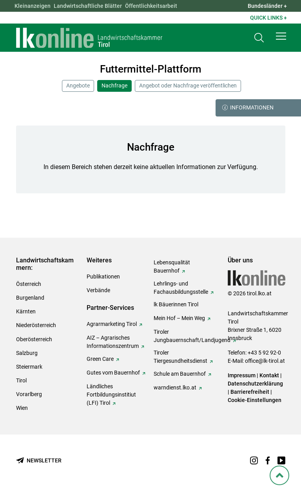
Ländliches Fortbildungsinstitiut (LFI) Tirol (111, 394)
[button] (281, 36)
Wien (22, 408)
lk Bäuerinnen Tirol (176, 304)
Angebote (78, 85)
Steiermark (29, 367)
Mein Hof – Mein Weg (179, 318)
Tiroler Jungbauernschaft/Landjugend (192, 336)
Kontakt (269, 375)
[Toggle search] (259, 38)
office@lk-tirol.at (265, 361)
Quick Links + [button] (268, 18)
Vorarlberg (29, 394)
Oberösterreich (34, 339)
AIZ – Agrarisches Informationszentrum (113, 342)
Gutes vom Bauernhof (113, 372)
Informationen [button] (248, 108)
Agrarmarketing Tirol (112, 324)
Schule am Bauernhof (180, 374)
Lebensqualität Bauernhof (172, 266)
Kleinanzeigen (33, 6)
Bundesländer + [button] (267, 6)
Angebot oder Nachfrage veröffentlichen (188, 85)
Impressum (242, 375)
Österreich (28, 284)
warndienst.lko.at (175, 387)
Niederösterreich (36, 325)
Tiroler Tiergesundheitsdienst (180, 356)
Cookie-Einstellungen (254, 400)
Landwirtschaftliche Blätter (88, 6)
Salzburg (27, 353)
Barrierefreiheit (249, 392)
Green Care (100, 359)
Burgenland (30, 298)
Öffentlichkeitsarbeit (151, 6)
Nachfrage (114, 85)
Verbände (98, 290)
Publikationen (103, 276)
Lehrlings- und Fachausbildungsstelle (181, 287)
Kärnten (26, 311)
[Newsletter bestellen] (39, 461)
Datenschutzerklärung (255, 383)
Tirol (21, 380)
